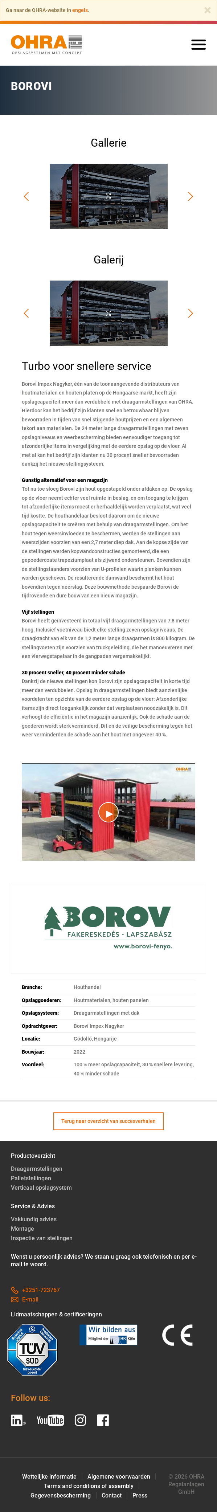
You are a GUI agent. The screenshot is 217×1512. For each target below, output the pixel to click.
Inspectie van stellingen (42, 1238)
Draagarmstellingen (36, 1168)
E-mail (24, 1299)
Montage (22, 1228)
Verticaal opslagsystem (41, 1187)
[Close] (207, 10)
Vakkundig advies (34, 1219)
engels (80, 10)
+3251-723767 (35, 1290)
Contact (112, 1495)
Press (139, 1495)
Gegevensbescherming (60, 1495)
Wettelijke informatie (49, 1476)
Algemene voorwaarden (118, 1476)
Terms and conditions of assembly (89, 1486)
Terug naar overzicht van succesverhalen (108, 1121)
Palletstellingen (31, 1178)
